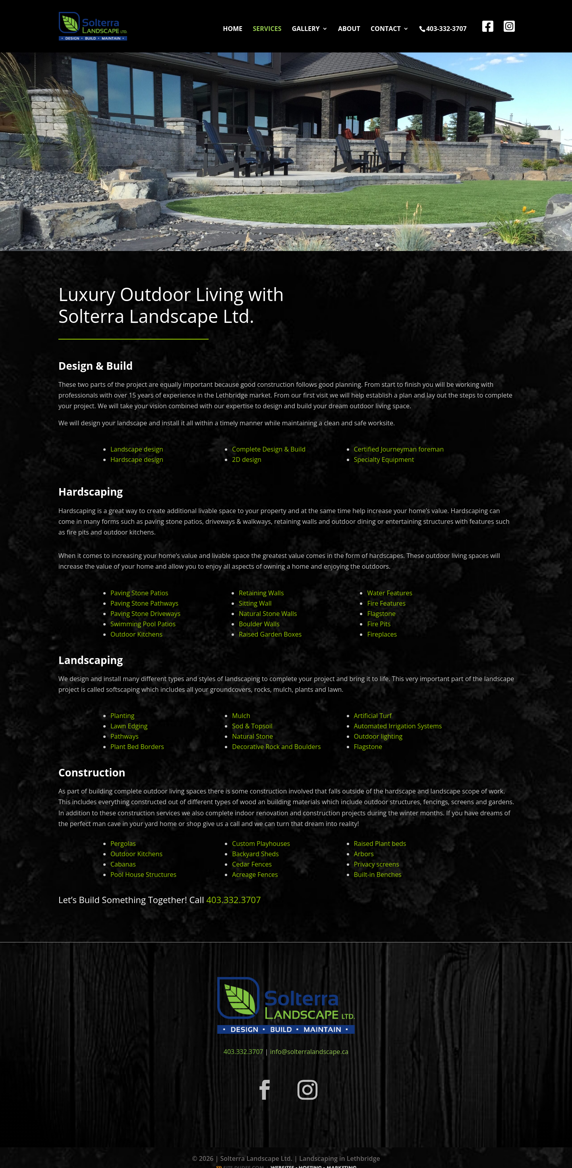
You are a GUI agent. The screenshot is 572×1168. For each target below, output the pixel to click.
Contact (386, 29)
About (349, 29)
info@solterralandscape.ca (309, 1051)
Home (232, 29)
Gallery (306, 29)
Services (267, 29)
